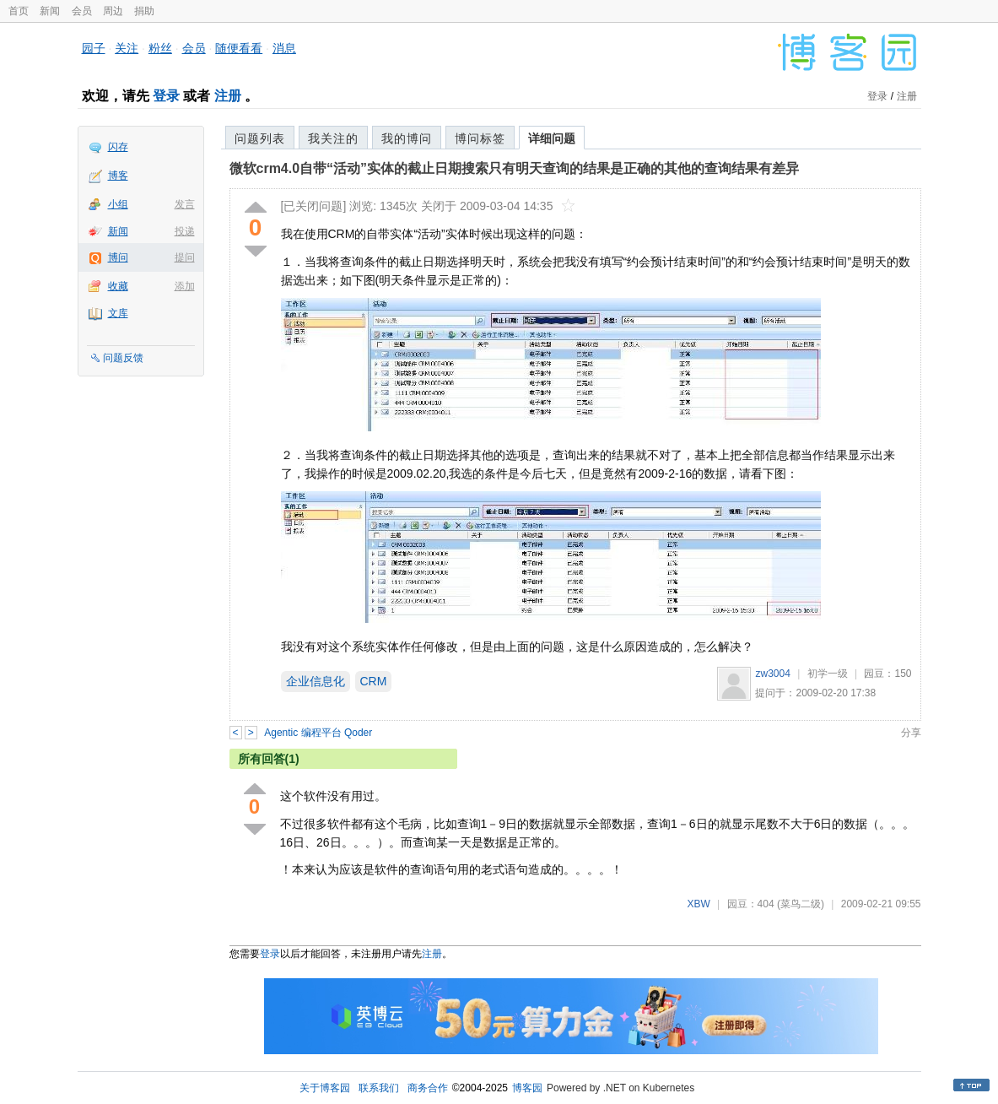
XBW (698, 904)
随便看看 (238, 48)
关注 (126, 48)
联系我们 (379, 1088)
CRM (373, 681)
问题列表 (260, 138)
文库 (118, 313)
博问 (118, 257)
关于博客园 (324, 1088)
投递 (185, 231)
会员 (82, 11)
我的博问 (406, 138)
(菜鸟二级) (800, 904)
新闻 (50, 11)
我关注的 (333, 138)
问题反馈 (123, 358)
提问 (185, 257)
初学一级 (827, 673)
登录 (166, 96)
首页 (18, 11)
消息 (284, 48)
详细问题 (551, 138)
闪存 (118, 147)
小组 (118, 204)
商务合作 (427, 1088)
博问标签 (480, 138)
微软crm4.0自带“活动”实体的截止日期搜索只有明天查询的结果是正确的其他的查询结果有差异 (514, 168)
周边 (113, 11)
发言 (185, 204)
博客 (118, 175)
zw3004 (772, 673)
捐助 (144, 11)
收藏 (118, 286)
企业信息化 (315, 681)
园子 (93, 48)
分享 (911, 733)
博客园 (527, 1088)
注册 (227, 96)
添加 (185, 286)
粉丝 (160, 48)
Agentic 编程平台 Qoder (318, 733)
